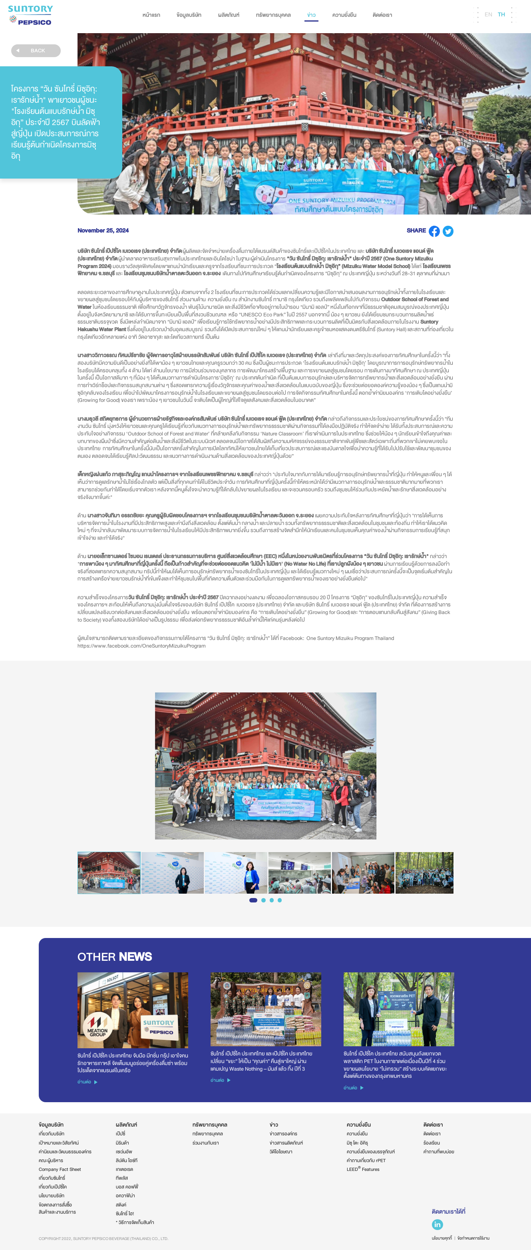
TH (501, 15)
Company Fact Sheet (60, 1169)
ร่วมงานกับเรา (206, 1143)
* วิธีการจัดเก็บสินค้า (135, 1222)
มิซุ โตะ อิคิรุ (357, 1143)
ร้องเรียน (432, 1143)
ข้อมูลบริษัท (189, 15)
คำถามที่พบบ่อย (439, 1152)
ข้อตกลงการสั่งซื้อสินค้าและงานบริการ (57, 1208)
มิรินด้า (122, 1143)
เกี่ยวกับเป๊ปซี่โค (53, 1187)
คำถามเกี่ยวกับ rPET (366, 1161)
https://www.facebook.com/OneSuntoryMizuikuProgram (142, 645)
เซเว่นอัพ (124, 1152)
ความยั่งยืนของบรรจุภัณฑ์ (371, 1152)
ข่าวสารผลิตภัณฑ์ (286, 1143)
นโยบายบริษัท (51, 1196)
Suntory (30, 15)
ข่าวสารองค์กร (283, 1134)
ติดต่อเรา (382, 15)
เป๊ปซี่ (120, 1134)
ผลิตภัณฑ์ (228, 15)
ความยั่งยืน (344, 15)
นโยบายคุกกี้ (442, 1238)
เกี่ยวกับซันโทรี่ (52, 1178)
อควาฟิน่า (125, 1196)
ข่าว (311, 15)
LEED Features (363, 1169)
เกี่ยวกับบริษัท (51, 1134)
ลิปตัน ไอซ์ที (126, 1161)
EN (488, 15)
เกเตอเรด (124, 1169)
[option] (266, 766)
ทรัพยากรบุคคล (273, 15)
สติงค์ (121, 1205)
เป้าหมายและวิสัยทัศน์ (59, 1143)
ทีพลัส (122, 1178)
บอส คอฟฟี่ (127, 1187)
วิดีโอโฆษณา (281, 1152)
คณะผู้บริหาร (51, 1161)
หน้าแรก (151, 15)
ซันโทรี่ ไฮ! (125, 1214)
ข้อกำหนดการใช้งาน (473, 1238)
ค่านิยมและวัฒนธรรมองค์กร (65, 1152)
